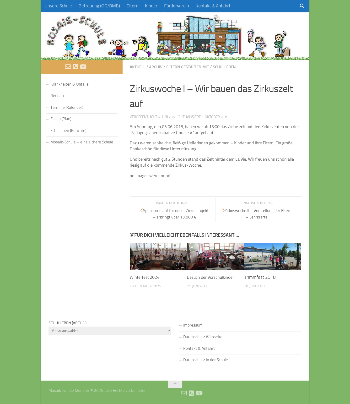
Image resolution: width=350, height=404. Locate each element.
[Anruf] (75, 67)
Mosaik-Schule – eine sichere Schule (81, 142)
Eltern (132, 6)
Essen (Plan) (60, 119)
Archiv (157, 66)
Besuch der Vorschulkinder (212, 277)
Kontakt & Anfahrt (213, 6)
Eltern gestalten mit (191, 66)
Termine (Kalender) (66, 107)
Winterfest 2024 (146, 277)
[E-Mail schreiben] (68, 67)
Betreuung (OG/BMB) (99, 6)
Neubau (57, 95)
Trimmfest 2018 (260, 277)
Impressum (193, 325)
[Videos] (83, 67)
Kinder (151, 6)
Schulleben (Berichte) (68, 130)
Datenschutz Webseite (202, 336)
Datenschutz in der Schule (205, 360)
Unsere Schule (58, 6)
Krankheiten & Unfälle (69, 84)
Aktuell (138, 66)
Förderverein (176, 6)
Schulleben (229, 66)
